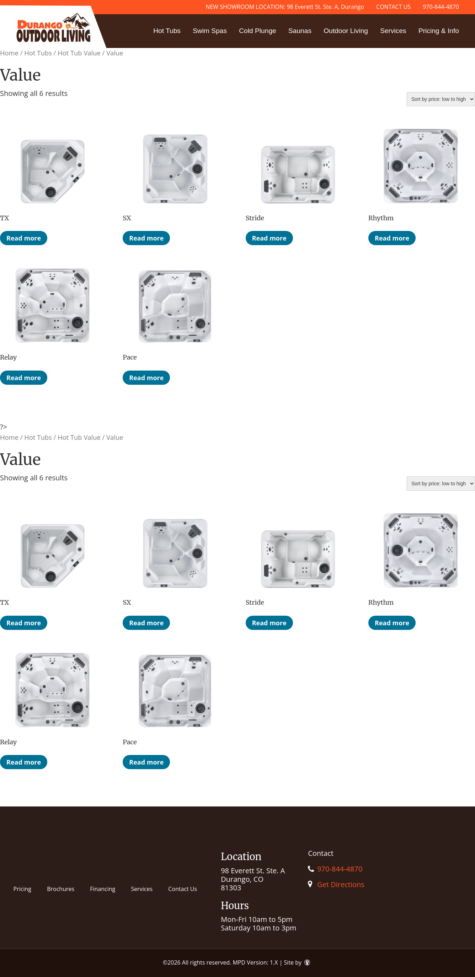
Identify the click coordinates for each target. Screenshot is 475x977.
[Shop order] (441, 99)
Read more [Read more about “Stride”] (269, 238)
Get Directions (340, 884)
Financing (102, 889)
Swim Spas (210, 30)
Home (9, 52)
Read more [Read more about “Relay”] (23, 377)
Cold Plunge (257, 30)
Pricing (22, 889)
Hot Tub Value (79, 52)
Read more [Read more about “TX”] (23, 238)
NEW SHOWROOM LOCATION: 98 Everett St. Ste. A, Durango (285, 7)
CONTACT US (393, 7)
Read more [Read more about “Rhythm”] (392, 238)
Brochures (60, 889)
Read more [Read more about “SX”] (146, 238)
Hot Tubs (167, 30)
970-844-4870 (441, 7)
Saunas (299, 30)
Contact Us (182, 889)
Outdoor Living (346, 30)
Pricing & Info (438, 30)
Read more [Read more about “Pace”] (146, 377)
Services (393, 30)
